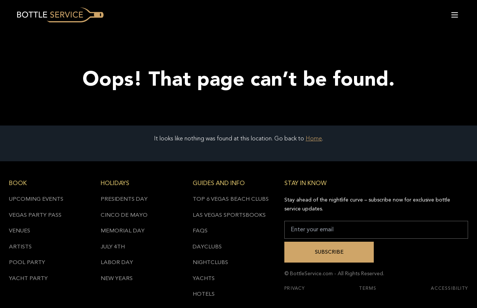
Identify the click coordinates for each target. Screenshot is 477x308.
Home (314, 139)
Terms (367, 288)
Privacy (294, 288)
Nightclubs (210, 263)
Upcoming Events (36, 199)
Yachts (204, 279)
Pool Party (27, 263)
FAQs (200, 231)
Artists (20, 247)
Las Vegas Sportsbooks (229, 215)
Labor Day (117, 263)
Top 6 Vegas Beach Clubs (231, 199)
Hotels (204, 294)
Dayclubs (207, 247)
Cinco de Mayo (124, 215)
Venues (19, 231)
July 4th (113, 247)
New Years (117, 279)
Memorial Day (123, 231)
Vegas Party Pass (35, 215)
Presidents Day (124, 199)
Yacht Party (28, 279)
